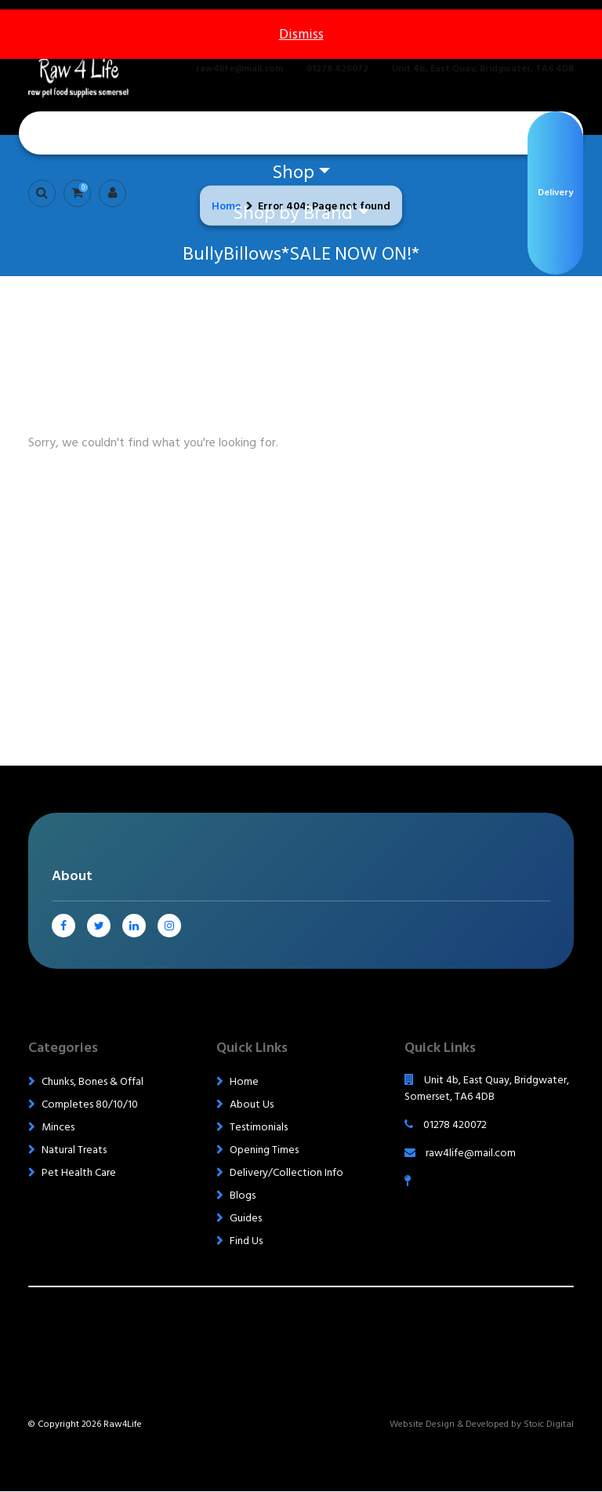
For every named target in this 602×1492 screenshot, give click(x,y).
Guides (246, 1218)
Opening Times (264, 1150)
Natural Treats (74, 1150)
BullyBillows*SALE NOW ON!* (301, 253)
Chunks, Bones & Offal (92, 1081)
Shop (293, 172)
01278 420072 (337, 69)
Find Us (246, 1241)
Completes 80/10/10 (90, 1104)
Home (301, 131)
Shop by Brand (293, 213)
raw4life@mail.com (239, 69)
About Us (252, 1104)
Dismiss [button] (301, 34)
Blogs (243, 1195)
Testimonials (259, 1127)
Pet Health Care (79, 1172)
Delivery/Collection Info (286, 1172)
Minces (58, 1127)
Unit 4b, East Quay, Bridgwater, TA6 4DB (483, 69)
